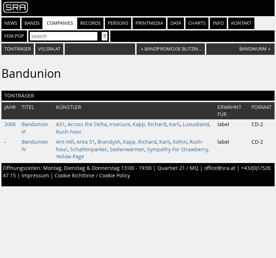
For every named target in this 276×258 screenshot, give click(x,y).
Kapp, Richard (149, 124)
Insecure (119, 124)
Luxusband (196, 124)
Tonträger (17, 49)
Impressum (35, 175)
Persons (118, 23)
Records (90, 23)
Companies (60, 23)
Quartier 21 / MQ (177, 168)
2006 (10, 124)
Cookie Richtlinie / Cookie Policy (92, 175)
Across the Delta (87, 124)
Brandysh (108, 142)
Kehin (180, 142)
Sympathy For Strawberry (177, 149)
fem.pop (14, 36)
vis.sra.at (49, 49)
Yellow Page (70, 156)
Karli (174, 124)
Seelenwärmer (127, 149)
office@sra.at (219, 168)
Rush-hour (69, 132)
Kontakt (241, 23)
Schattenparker (88, 149)
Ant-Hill (65, 142)
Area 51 (86, 142)
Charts (197, 23)
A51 (60, 124)
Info (218, 23)
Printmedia (149, 23)
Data (175, 23)
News (10, 23)
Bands (32, 23)
